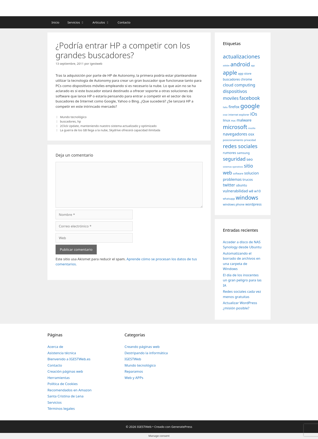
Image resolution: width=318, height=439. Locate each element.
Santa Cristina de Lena (65, 396)
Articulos (103, 22)
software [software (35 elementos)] (238, 173)
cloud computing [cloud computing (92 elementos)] (239, 85)
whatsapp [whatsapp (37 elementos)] (229, 198)
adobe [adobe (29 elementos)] (226, 65)
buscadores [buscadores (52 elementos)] (231, 79)
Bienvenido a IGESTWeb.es (68, 359)
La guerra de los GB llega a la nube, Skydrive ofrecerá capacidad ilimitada (110, 130)
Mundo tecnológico (73, 117)
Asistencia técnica (61, 353)
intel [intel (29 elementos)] (225, 114)
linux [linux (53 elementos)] (226, 120)
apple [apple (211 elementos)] (230, 72)
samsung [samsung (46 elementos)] (243, 153)
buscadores (68, 121)
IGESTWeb (133, 359)
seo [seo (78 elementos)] (249, 159)
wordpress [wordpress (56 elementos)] (253, 204)
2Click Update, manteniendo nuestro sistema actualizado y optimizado (108, 126)
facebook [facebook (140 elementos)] (250, 98)
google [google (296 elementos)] (250, 106)
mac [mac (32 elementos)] (233, 120)
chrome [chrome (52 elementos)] (246, 79)
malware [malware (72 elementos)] (244, 120)
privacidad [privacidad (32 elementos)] (250, 140)
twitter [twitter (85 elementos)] (229, 185)
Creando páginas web (142, 346)
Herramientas (58, 377)
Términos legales (61, 408)
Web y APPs (134, 377)
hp (79, 121)
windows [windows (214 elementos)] (247, 197)
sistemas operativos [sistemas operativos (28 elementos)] (233, 166)
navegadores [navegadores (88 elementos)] (235, 134)
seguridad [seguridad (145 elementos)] (234, 159)
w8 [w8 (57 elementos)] (251, 191)
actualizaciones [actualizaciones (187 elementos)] (241, 56)
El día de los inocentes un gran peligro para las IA (242, 280)
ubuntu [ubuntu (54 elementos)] (241, 185)
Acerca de (55, 346)
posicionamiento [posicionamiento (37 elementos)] (233, 140)
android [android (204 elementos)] (240, 64)
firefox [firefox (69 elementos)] (234, 106)
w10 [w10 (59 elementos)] (257, 191)
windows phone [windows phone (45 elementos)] (233, 204)
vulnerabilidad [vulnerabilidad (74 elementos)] (235, 190)
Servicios (77, 22)
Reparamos (134, 371)
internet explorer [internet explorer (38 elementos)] (238, 114)
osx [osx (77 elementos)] (251, 134)
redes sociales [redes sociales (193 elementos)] (240, 146)
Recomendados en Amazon (69, 390)
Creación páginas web (65, 371)
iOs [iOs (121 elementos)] (253, 114)
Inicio (55, 22)
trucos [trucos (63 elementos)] (248, 179)
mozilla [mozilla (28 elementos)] (252, 128)
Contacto (124, 22)
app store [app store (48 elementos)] (244, 73)
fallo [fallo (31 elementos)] (225, 107)
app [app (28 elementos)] (253, 65)
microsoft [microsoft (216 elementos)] (235, 127)
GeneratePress (181, 427)
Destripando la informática (146, 353)
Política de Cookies (62, 383)
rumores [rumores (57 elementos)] (229, 153)
